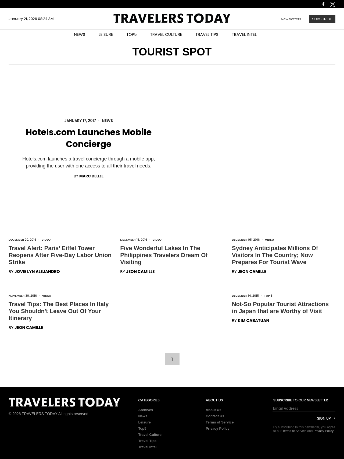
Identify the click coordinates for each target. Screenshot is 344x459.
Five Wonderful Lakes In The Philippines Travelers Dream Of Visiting (163, 255)
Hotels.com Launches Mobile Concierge (89, 138)
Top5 (142, 428)
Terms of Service (220, 422)
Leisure (144, 422)
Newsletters (291, 19)
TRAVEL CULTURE (166, 34)
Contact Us (215, 416)
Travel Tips (147, 441)
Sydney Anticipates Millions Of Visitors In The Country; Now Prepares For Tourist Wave (275, 255)
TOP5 (132, 34)
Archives (145, 410)
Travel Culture (150, 435)
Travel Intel (147, 447)
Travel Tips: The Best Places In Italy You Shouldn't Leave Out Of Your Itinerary (59, 311)
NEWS (79, 34)
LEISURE (106, 34)
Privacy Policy (218, 428)
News (107, 120)
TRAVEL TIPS (207, 34)
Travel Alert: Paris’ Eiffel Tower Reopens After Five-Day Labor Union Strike (60, 255)
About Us (213, 410)
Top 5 (268, 295)
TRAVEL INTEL (244, 34)
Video (46, 239)
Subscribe (322, 19)
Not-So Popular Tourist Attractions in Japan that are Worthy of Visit (280, 307)
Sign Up (324, 418)
